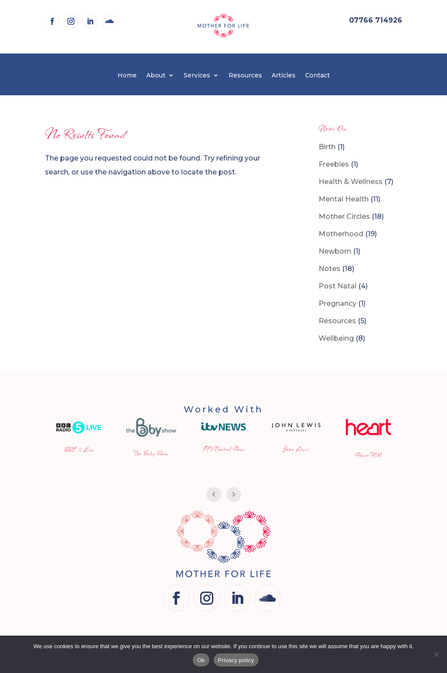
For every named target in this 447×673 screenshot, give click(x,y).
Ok (201, 660)
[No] (436, 654)
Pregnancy (337, 303)
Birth (327, 147)
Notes (329, 269)
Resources (245, 75)
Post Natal (337, 286)
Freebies (334, 164)
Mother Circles (344, 216)
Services (197, 75)
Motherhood (341, 234)
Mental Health (344, 199)
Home (127, 75)
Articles (284, 75)
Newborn (335, 251)
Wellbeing (336, 338)
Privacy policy (236, 660)
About (155, 75)
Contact (317, 75)
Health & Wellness (351, 181)
